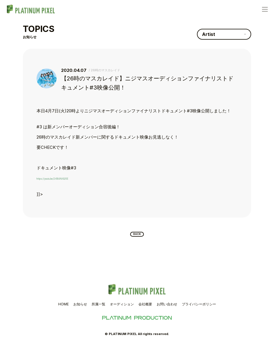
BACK (137, 236)
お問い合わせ (167, 307)
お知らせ (80, 307)
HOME (63, 307)
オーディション (122, 307)
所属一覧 (98, 307)
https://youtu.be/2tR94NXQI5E (66, 178)
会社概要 (145, 307)
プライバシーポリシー (199, 307)
